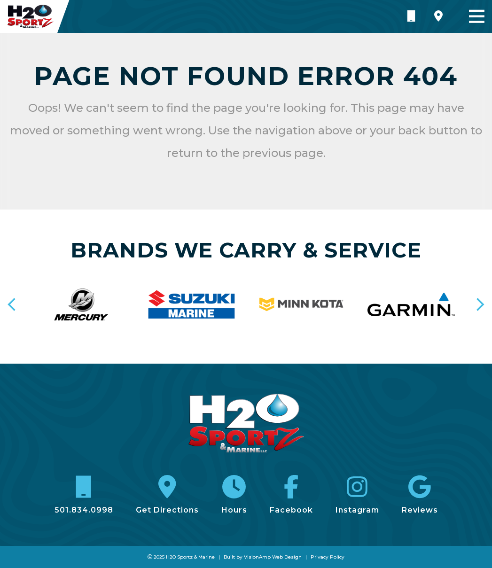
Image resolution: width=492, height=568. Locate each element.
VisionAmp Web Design (273, 557)
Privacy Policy (327, 557)
